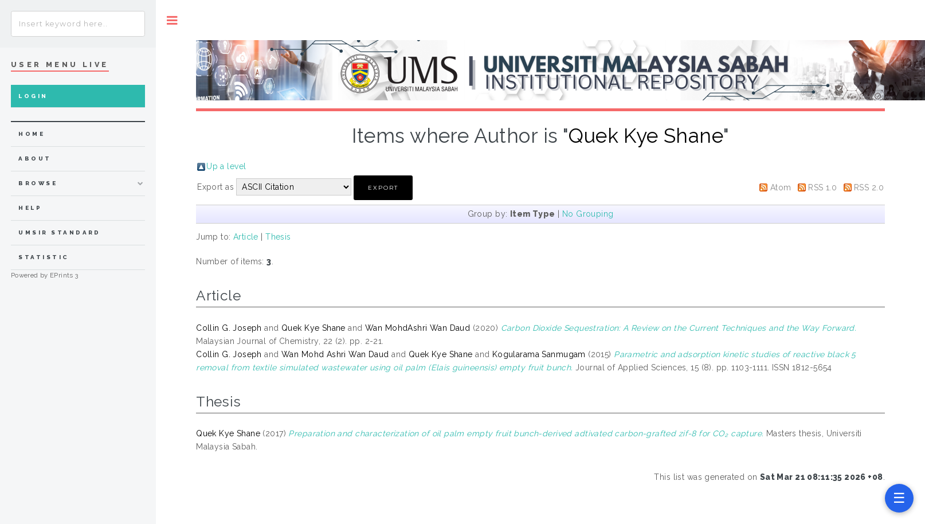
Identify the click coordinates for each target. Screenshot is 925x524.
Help (30, 208)
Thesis (278, 236)
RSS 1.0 (822, 187)
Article (245, 236)
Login (33, 96)
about (34, 158)
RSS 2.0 (869, 187)
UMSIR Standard (59, 232)
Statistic (43, 257)
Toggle (172, 20)
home (31, 134)
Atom (780, 187)
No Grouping (588, 213)
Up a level (226, 166)
